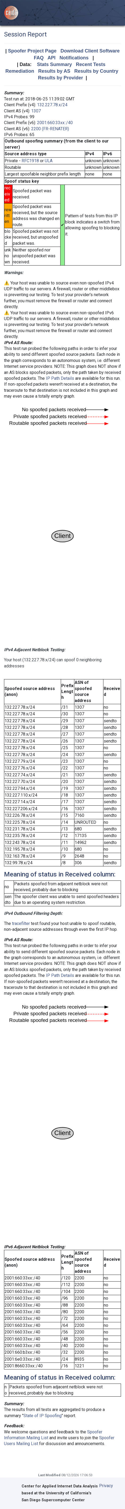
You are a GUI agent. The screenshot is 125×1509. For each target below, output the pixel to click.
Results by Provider (60, 77)
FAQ (39, 57)
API (51, 57)
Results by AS (54, 71)
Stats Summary (54, 64)
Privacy (106, 1485)
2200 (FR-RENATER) (50, 128)
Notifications (73, 57)
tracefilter (21, 923)
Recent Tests (91, 64)
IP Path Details (60, 378)
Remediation (19, 71)
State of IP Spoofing (42, 1415)
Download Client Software (90, 51)
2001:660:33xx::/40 (55, 122)
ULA (49, 160)
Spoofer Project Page (32, 51)
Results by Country (96, 71)
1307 (36, 110)
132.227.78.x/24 (52, 104)
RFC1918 (30, 160)
